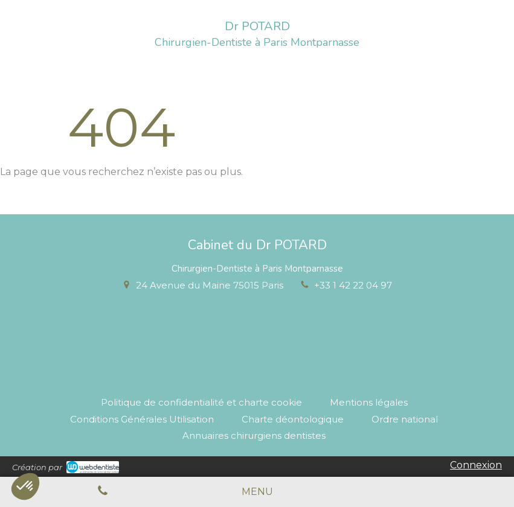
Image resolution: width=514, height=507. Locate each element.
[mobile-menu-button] (257, 492)
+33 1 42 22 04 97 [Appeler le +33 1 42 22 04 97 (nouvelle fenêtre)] (353, 285)
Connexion (476, 465)
